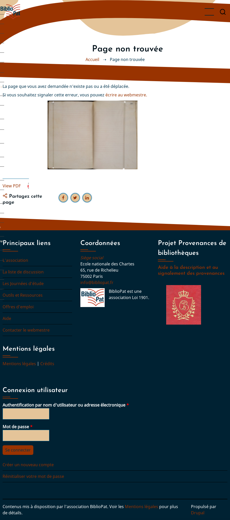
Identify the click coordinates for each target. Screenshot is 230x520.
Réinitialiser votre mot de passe (33, 476)
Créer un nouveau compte (28, 465)
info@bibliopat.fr (96, 282)
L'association (15, 260)
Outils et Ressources (23, 295)
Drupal (197, 513)
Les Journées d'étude (23, 283)
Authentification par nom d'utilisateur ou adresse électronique (64, 405)
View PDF (12, 186)
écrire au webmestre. (126, 95)
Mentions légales (19, 363)
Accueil (92, 59)
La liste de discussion (23, 272)
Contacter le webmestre (26, 330)
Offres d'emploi (18, 307)
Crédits (47, 363)
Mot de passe (16, 427)
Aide (7, 318)
